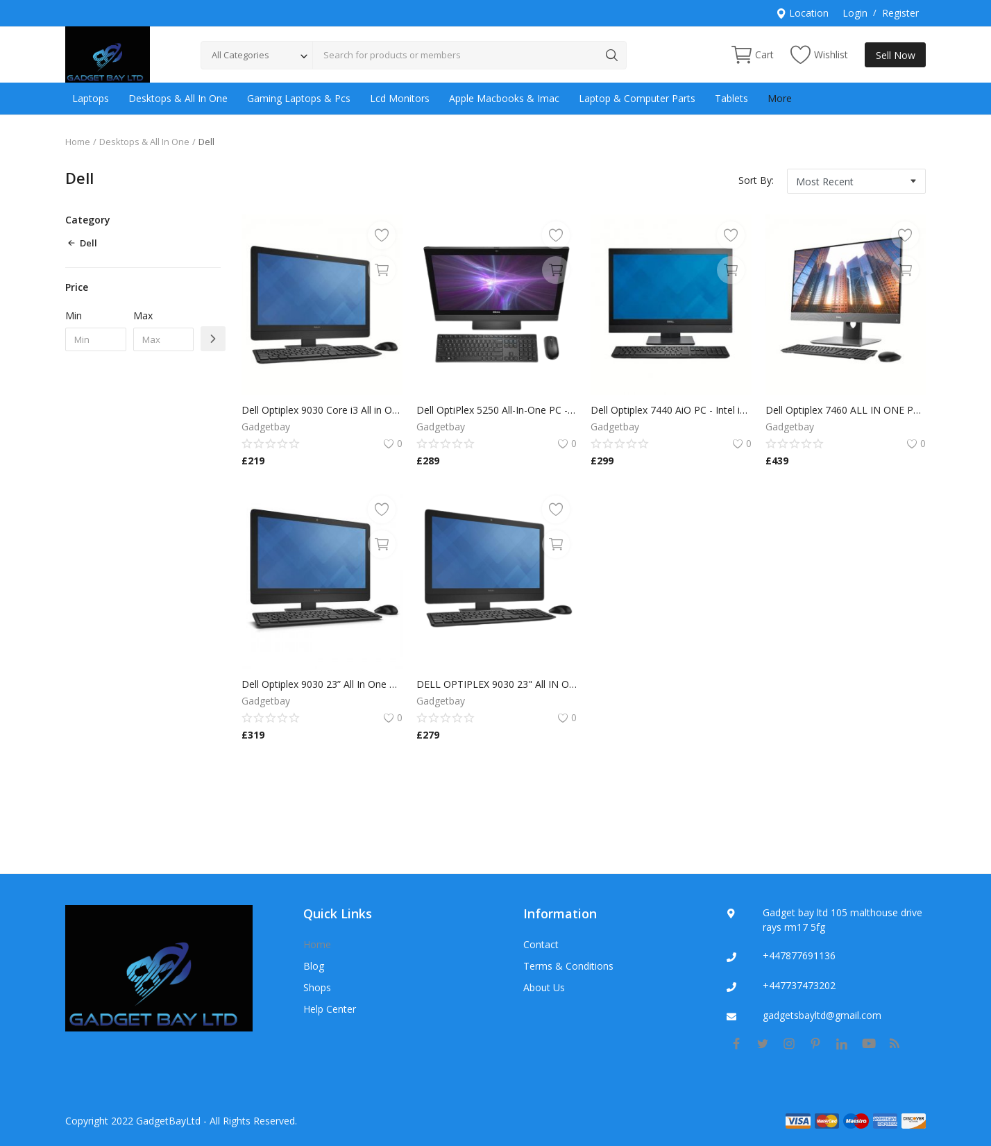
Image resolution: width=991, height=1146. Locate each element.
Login (854, 12)
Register (900, 12)
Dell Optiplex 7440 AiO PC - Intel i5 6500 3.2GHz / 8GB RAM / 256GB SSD (671, 409)
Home (77, 141)
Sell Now (895, 55)
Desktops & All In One (178, 98)
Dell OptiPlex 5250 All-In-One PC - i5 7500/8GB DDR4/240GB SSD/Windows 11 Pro (496, 409)
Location (802, 12)
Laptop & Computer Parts (637, 98)
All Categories (240, 55)
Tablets (731, 98)
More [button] (780, 98)
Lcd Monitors (400, 98)
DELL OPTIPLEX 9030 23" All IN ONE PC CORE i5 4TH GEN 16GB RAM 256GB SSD (496, 684)
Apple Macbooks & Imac (504, 98)
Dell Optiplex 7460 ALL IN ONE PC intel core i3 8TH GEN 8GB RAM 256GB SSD (845, 409)
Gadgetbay (266, 426)
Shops (317, 987)
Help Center (329, 1009)
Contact (541, 944)
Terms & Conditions (568, 965)
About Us (544, 987)
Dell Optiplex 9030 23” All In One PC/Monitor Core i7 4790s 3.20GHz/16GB (322, 684)
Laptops (90, 98)
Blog (313, 965)
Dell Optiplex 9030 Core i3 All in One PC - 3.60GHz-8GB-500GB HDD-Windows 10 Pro (322, 409)
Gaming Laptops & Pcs (298, 98)
